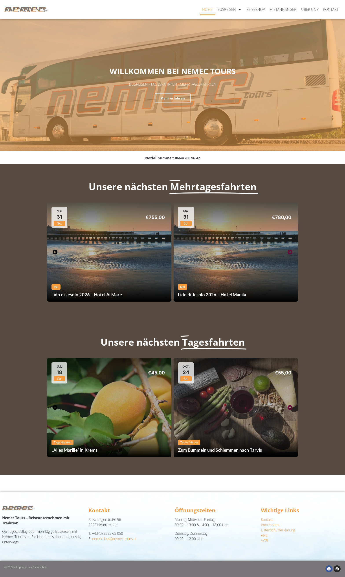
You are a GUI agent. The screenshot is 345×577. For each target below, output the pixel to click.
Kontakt (330, 9)
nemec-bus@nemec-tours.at (114, 538)
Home (207, 9)
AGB (264, 540)
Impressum (270, 524)
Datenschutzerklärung (278, 530)
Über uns (309, 9)
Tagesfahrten (62, 442)
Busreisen (229, 9)
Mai (56, 287)
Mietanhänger (283, 9)
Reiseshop (255, 9)
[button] (55, 252)
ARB (264, 535)
